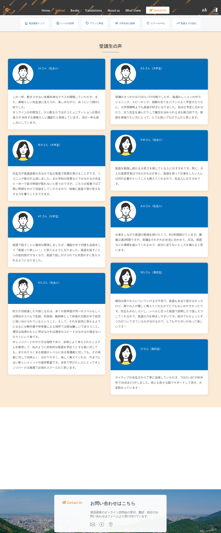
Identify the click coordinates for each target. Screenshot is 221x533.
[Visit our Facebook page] (104, 525)
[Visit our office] (113, 525)
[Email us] (95, 525)
